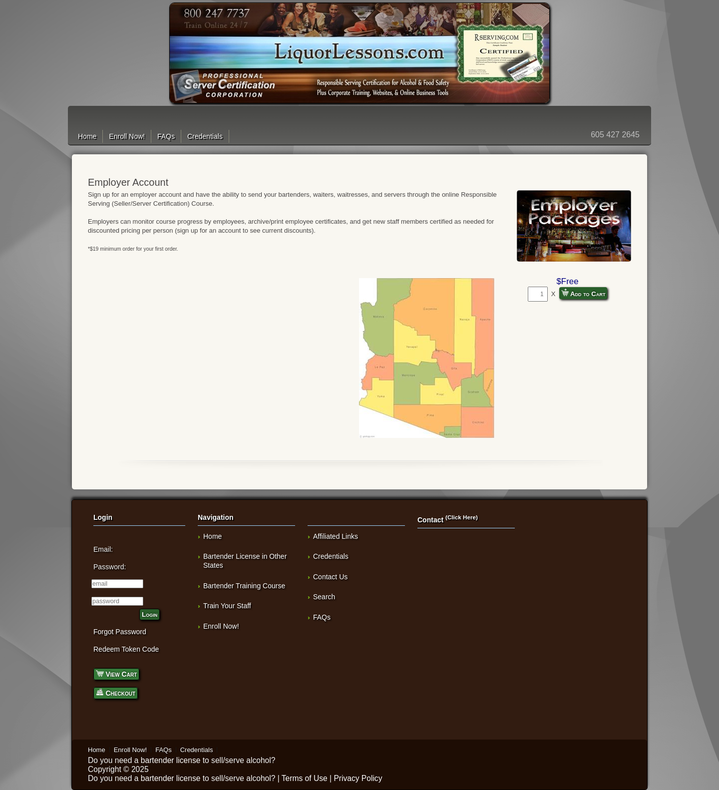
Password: (109, 567)
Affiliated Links (335, 536)
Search (324, 597)
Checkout (115, 692)
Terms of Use (305, 778)
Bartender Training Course (244, 586)
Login (149, 614)
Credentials (205, 136)
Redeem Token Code (126, 649)
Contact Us (330, 577)
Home (87, 136)
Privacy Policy (358, 778)
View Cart (116, 673)
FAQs (166, 136)
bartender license (171, 760)
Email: (103, 549)
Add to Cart (583, 293)
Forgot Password (119, 632)
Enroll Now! (127, 136)
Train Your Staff (227, 606)
